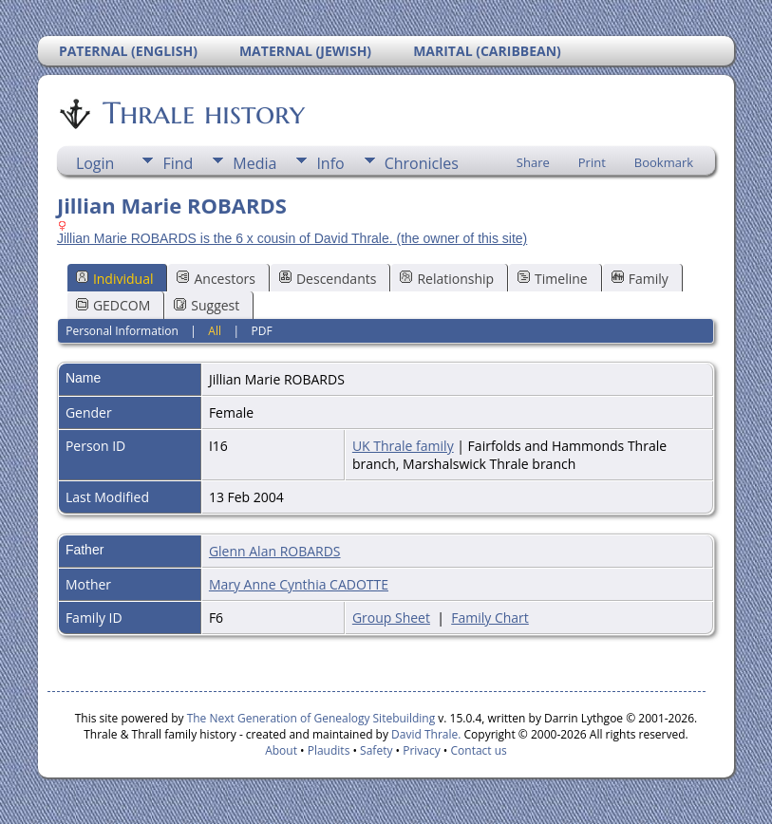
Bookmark (663, 162)
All (214, 331)
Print (592, 162)
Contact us (479, 750)
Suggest (206, 305)
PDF (262, 331)
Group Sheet (391, 618)
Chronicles (422, 163)
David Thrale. (424, 734)
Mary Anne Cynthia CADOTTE (298, 584)
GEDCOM (113, 305)
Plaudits (329, 750)
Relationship (447, 279)
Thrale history (202, 113)
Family (640, 279)
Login (95, 163)
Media (254, 163)
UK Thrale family (403, 446)
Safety (376, 750)
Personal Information (122, 331)
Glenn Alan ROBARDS (275, 551)
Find (177, 163)
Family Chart (490, 618)
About (281, 750)
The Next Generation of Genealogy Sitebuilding (311, 718)
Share (533, 162)
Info (330, 163)
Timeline (553, 279)
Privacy (422, 750)
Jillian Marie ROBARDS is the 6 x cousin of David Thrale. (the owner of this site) (292, 238)
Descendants (327, 279)
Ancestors (215, 279)
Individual (115, 279)
